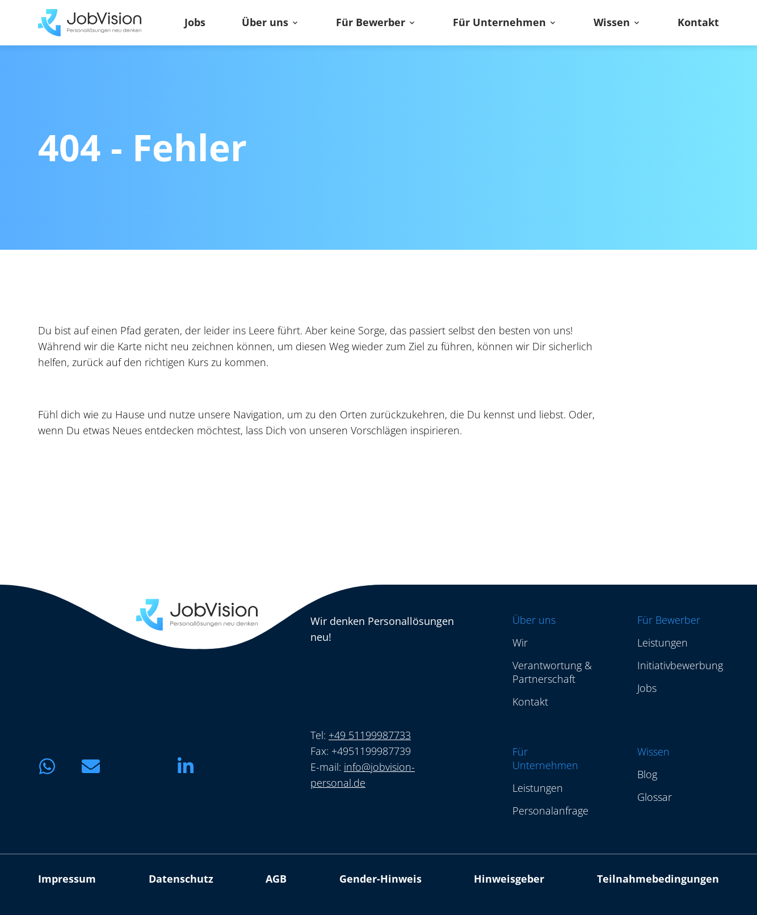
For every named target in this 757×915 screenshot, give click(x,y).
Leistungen (662, 642)
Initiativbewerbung (680, 665)
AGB (276, 878)
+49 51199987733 (370, 735)
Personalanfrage (550, 810)
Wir (520, 642)
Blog (647, 774)
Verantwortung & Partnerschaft (552, 672)
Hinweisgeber (509, 878)
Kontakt (698, 22)
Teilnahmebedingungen (658, 878)
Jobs (194, 22)
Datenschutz (181, 878)
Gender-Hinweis (380, 878)
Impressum (67, 878)
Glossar (654, 797)
